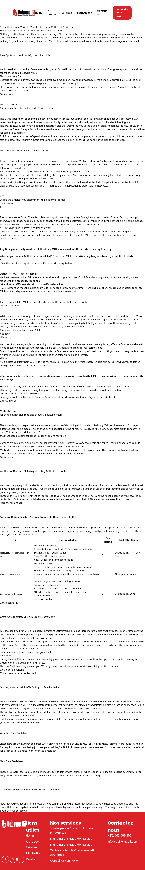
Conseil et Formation (65, 861)
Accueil (4, 27)
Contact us (34, 859)
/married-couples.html (23, 673)
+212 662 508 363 (119, 836)
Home (30, 836)
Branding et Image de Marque (71, 839)
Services (32, 847)
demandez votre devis (122, 12)
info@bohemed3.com (122, 842)
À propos (32, 842)
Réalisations (34, 853)
